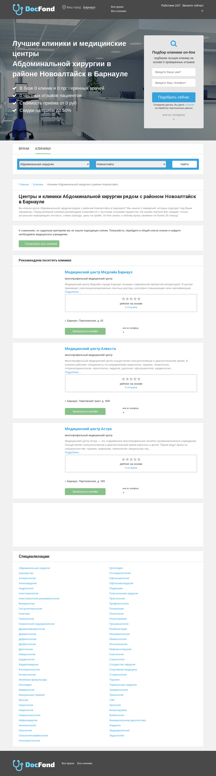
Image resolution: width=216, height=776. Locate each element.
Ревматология (118, 639)
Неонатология (27, 725)
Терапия (114, 679)
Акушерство (26, 573)
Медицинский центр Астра (88, 429)
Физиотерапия (118, 710)
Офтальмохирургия (121, 583)
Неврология (26, 710)
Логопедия (25, 684)
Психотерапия (118, 618)
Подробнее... (73, 291)
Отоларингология (120, 573)
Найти (185, 164)
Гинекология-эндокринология (37, 623)
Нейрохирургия (28, 720)
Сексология (116, 654)
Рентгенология (118, 644)
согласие (189, 105)
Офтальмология (119, 578)
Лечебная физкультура (33, 679)
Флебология (116, 715)
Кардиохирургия (28, 664)
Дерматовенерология (32, 628)
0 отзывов (131, 307)
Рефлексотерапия (120, 649)
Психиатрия (116, 608)
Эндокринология (119, 730)
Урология (115, 705)
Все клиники (118, 11)
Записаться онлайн (85, 331)
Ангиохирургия (28, 583)
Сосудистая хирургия (122, 664)
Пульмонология (119, 623)
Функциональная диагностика (127, 720)
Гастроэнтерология (30, 608)
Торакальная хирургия (123, 684)
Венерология (27, 603)
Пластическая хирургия (123, 593)
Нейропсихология (29, 715)
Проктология (117, 598)
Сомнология (116, 659)
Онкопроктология (29, 740)
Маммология (26, 689)
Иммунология (27, 654)
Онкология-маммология (33, 735)
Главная (24, 184)
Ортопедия (116, 568)
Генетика (24, 613)
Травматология (118, 689)
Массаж (23, 700)
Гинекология (26, 618)
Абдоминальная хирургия (34, 568)
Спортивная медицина (123, 669)
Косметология (27, 674)
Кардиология (27, 659)
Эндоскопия (116, 735)
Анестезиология (28, 593)
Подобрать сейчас (173, 97)
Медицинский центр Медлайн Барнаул (98, 272)
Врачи (24, 148)
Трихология (116, 694)
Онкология (25, 730)
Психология (116, 613)
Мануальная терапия (32, 694)
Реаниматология (119, 634)
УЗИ (112, 700)
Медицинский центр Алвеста (90, 348)
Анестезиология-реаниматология (39, 598)
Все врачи (117, 6)
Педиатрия (116, 588)
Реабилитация (118, 628)
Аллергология (27, 578)
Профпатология (119, 603)
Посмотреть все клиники (41, 243)
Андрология (26, 588)
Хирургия (115, 725)
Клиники (43, 148)
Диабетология (27, 644)
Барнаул (89, 7)
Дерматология (27, 634)
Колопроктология (29, 669)
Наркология (26, 705)
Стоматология (118, 674)
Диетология (26, 649)
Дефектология (27, 639)
